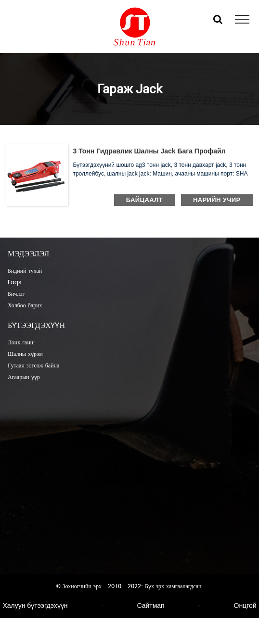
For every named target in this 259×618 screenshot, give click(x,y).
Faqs (14, 282)
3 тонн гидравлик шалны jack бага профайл (149, 151)
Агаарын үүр (24, 377)
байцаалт (144, 199)
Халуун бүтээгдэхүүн (34, 605)
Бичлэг (16, 294)
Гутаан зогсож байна (33, 365)
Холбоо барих (25, 305)
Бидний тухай (25, 271)
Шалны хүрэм (25, 354)
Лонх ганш (21, 342)
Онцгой (245, 605)
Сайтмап (150, 605)
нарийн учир (217, 199)
